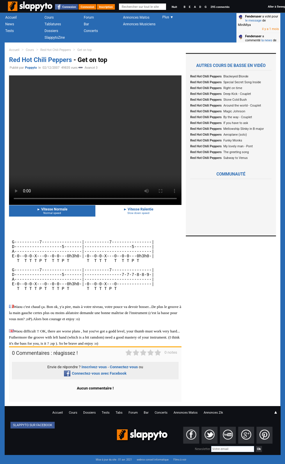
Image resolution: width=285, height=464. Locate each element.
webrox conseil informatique (153, 459)
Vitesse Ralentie (138, 211)
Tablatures (52, 24)
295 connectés (220, 6)
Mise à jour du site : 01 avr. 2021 (114, 459)
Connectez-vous (124, 367)
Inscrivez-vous (94, 367)
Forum (89, 17)
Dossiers (51, 31)
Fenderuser (253, 16)
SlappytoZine (54, 38)
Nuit (174, 6)
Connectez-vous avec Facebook (95, 373)
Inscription (106, 6)
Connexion (69, 6)
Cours (49, 17)
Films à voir (179, 459)
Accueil (11, 17)
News (9, 24)
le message (253, 20)
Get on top (84, 50)
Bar (86, 24)
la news (266, 40)
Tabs (118, 413)
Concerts (91, 31)
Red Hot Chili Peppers (55, 50)
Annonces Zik (213, 413)
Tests (9, 31)
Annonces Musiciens (139, 24)
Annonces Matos (136, 17)
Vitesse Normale (52, 211)
